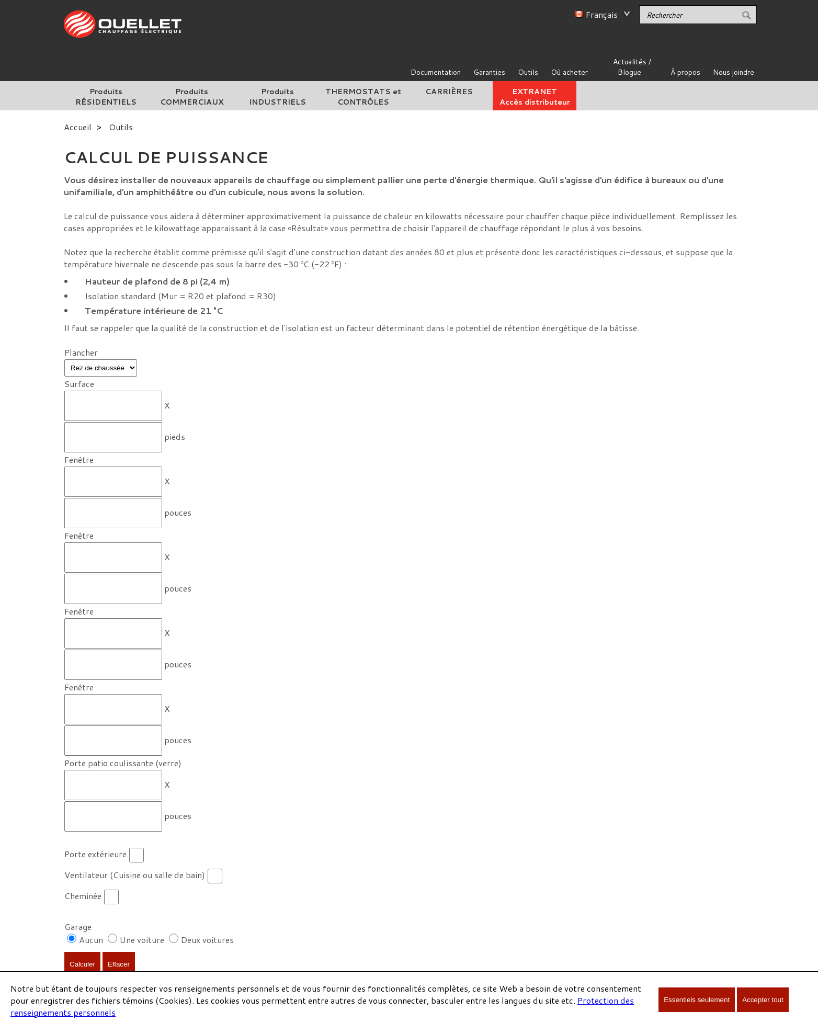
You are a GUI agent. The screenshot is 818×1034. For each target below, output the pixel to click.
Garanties (489, 72)
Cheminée (82, 896)
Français (602, 14)
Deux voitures (207, 940)
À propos (685, 72)
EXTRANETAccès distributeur (534, 96)
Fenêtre (79, 459)
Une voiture (142, 940)
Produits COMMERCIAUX (191, 96)
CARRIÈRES (449, 91)
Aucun (92, 940)
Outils (528, 72)
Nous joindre (733, 72)
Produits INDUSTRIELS (277, 96)
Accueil (78, 127)
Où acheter (569, 72)
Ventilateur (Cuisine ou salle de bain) (134, 875)
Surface (79, 384)
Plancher (81, 352)
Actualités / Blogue (632, 66)
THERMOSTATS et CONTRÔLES (363, 96)
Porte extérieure (95, 854)
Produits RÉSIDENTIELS (106, 96)
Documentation (436, 72)
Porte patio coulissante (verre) (122, 763)
